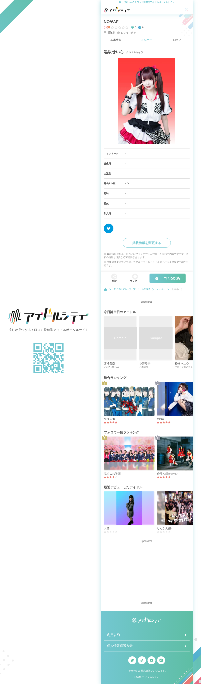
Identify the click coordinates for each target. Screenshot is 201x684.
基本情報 (115, 40)
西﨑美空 (109, 363)
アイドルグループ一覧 (124, 289)
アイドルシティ (150, 677)
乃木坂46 (143, 367)
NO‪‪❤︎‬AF (111, 21)
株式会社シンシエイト (153, 670)
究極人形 (109, 418)
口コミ (177, 40)
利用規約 (113, 635)
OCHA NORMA (111, 367)
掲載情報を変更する (146, 243)
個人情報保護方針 (120, 645)
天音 (106, 528)
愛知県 (109, 32)
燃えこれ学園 (112, 473)
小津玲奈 (144, 363)
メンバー (146, 40)
